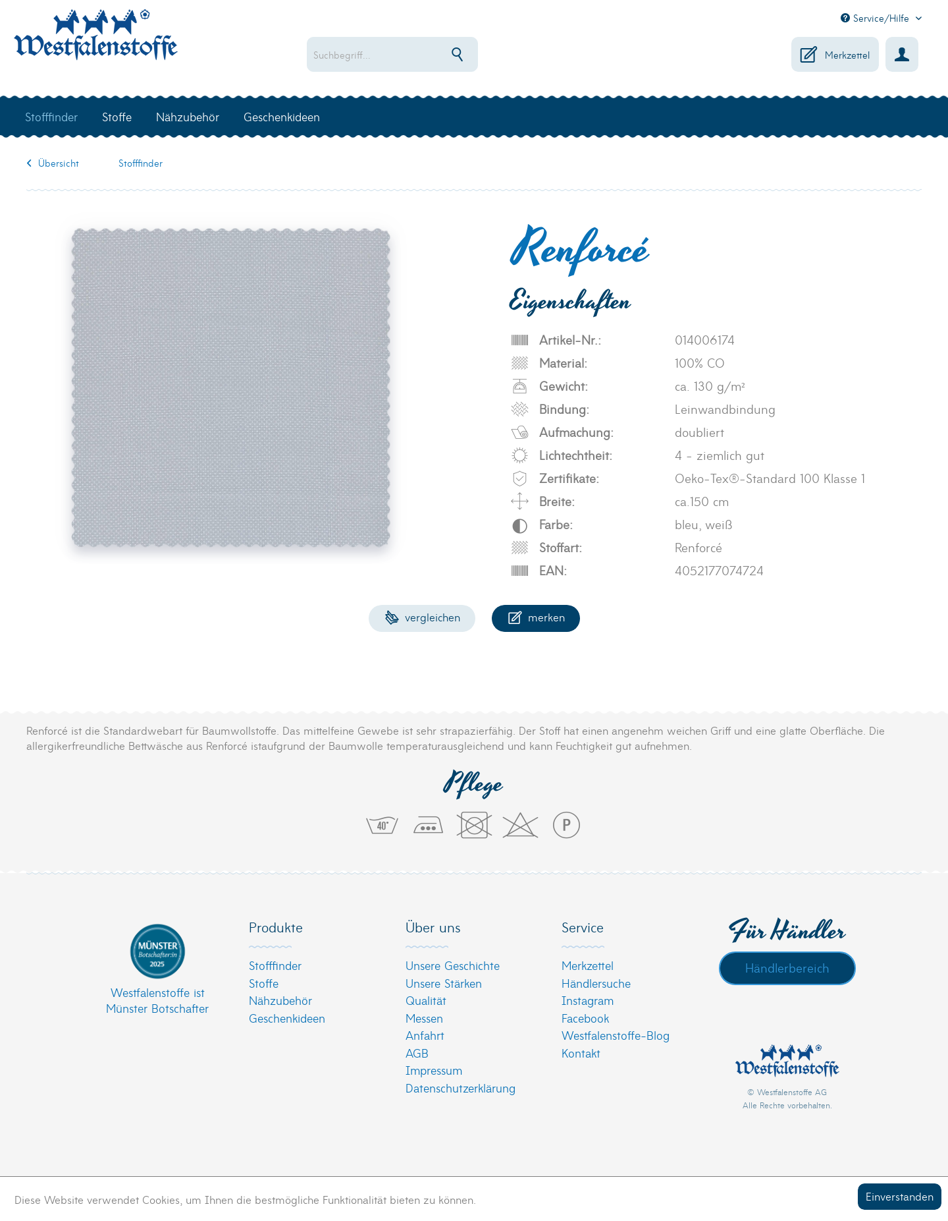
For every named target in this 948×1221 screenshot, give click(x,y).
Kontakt (581, 1052)
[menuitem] (435, 54)
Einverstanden (900, 1195)
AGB (417, 1052)
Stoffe (263, 983)
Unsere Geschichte (453, 965)
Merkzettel (588, 965)
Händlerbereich (787, 967)
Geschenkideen (287, 1017)
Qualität (426, 1000)
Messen (424, 1017)
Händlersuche (596, 983)
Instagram (588, 1000)
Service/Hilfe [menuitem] (876, 17)
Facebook (585, 1017)
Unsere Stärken (444, 983)
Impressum (434, 1070)
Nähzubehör (280, 1000)
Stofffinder (275, 965)
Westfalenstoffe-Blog (616, 1035)
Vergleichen (422, 616)
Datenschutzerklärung (460, 1087)
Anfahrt (425, 1035)
